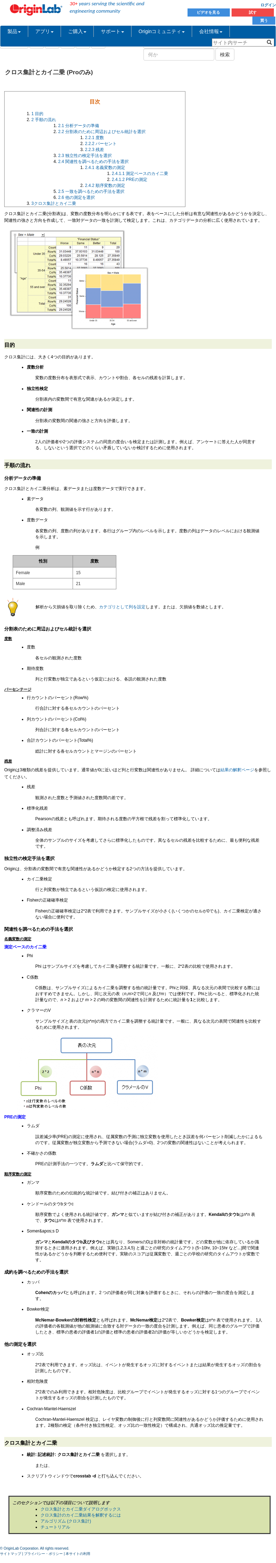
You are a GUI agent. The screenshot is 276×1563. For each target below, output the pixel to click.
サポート (112, 31)
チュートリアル (55, 1527)
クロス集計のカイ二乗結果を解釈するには (81, 1515)
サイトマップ (10, 1554)
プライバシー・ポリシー (43, 1554)
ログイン (268, 5)
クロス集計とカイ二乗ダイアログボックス (81, 1509)
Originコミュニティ (162, 31)
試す (253, 12)
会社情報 (210, 31)
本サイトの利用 (78, 1554)
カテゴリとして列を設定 (122, 606)
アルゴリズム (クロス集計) (66, 1521)
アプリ (44, 31)
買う (264, 20)
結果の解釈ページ (237, 769)
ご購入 (77, 31)
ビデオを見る (209, 12)
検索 (225, 54)
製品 (14, 31)
